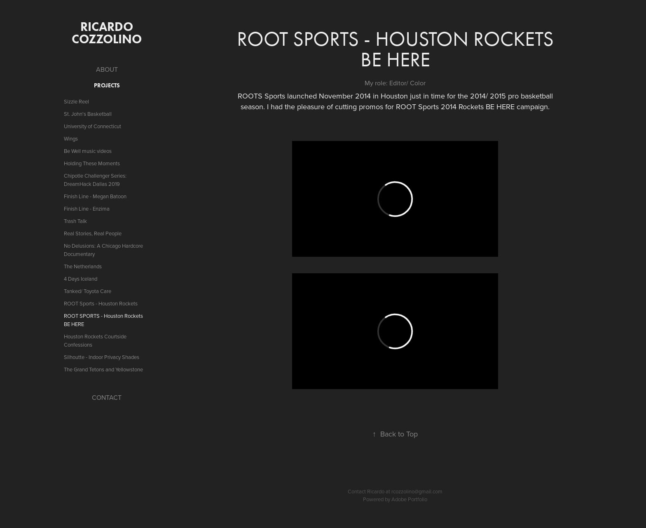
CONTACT (107, 397)
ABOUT (107, 69)
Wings (71, 138)
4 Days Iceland (80, 278)
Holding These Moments (92, 163)
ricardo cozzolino (107, 33)
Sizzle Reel (76, 101)
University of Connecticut (92, 126)
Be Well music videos (88, 151)
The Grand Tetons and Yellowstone (103, 369)
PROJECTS (107, 85)
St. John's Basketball (88, 113)
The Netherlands (83, 266)
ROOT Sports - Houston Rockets (101, 303)
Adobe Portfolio (409, 499)
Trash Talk (75, 221)
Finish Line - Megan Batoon (95, 196)
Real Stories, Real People (93, 233)
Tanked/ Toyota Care (87, 291)
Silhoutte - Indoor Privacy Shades (101, 357)
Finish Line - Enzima (87, 208)
